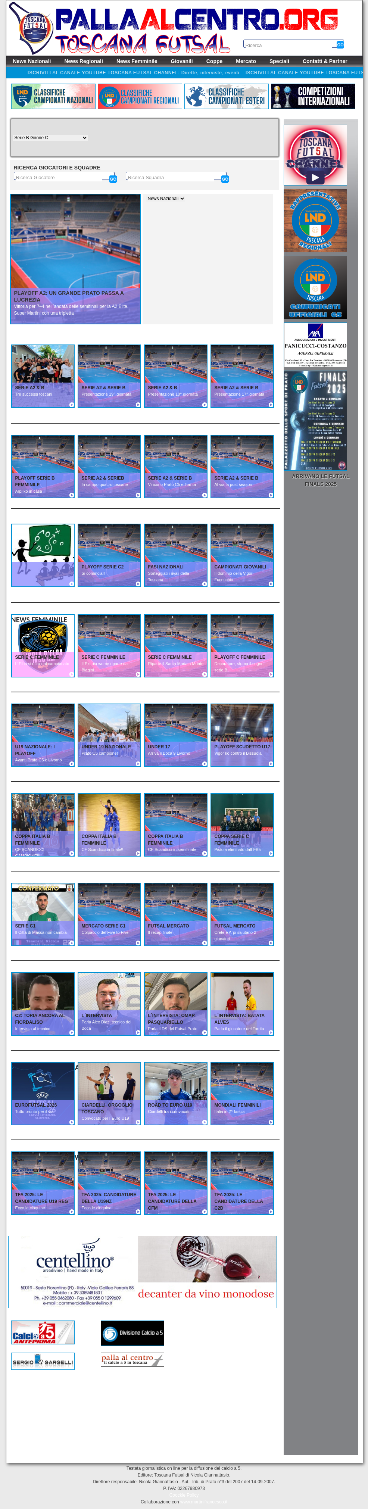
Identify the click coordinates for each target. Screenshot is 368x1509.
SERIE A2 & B (29, 387)
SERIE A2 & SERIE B (104, 387)
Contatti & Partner (325, 61)
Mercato (246, 61)
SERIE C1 (25, 926)
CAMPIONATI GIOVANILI (240, 567)
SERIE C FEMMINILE (37, 657)
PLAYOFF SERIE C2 (103, 567)
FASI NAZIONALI (166, 567)
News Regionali (83, 61)
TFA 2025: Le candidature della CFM (172, 1201)
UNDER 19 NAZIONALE (106, 746)
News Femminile (137, 61)
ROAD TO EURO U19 (170, 1105)
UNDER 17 (159, 746)
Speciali (279, 61)
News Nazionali (32, 61)
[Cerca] (113, 179)
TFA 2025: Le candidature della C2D (239, 1201)
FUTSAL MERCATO (168, 926)
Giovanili (182, 61)
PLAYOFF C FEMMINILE (240, 657)
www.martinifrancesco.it (203, 1502)
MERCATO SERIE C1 (104, 926)
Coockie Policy (184, 1495)
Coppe (214, 61)
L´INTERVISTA (97, 1015)
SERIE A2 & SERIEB (103, 478)
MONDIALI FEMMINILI (238, 1105)
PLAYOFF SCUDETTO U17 (242, 746)
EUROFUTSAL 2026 (36, 1105)
